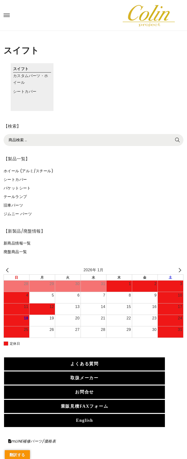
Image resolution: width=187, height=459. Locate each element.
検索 (177, 140)
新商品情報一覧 (17, 243)
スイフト (21, 69)
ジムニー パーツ (18, 214)
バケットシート (17, 188)
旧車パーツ (13, 205)
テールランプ (15, 196)
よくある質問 (84, 363)
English (84, 420)
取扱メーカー (84, 378)
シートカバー (24, 91)
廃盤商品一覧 (15, 252)
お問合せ (84, 392)
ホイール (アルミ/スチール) (28, 171)
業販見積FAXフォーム (84, 406)
